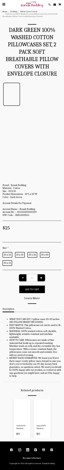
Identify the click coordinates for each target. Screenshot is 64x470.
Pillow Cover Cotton (28, 11)
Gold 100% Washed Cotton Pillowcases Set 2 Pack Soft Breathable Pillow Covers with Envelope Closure (21, 427)
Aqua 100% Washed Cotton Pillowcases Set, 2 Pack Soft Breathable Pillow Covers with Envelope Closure (42, 427)
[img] (22, 410)
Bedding (13, 11)
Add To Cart (32, 289)
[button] (4, 4)
